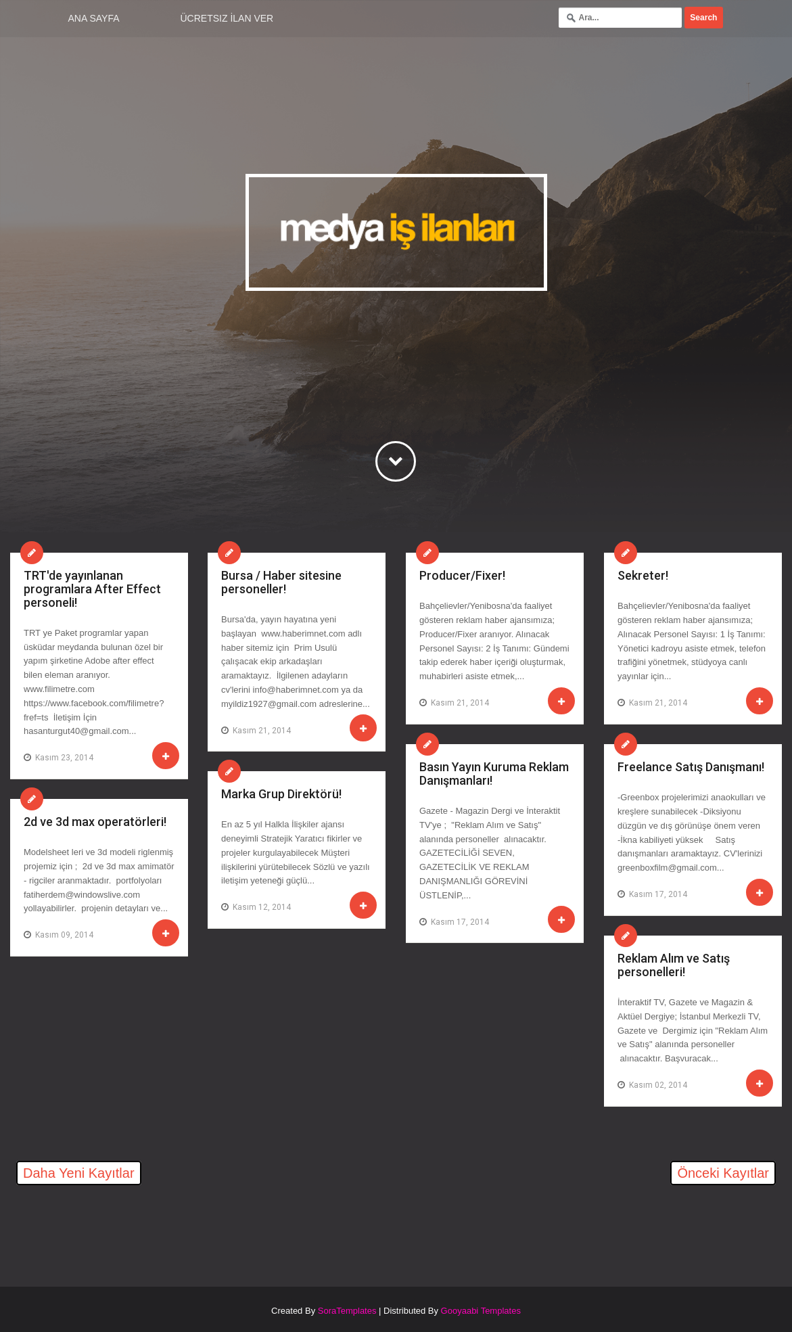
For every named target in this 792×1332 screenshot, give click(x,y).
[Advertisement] (168, 1228)
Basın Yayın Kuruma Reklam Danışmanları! (494, 773)
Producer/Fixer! (462, 575)
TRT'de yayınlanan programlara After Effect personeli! (92, 588)
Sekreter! (643, 575)
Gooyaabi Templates (481, 1311)
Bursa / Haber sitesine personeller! (281, 582)
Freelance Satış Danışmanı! (691, 767)
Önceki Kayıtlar (723, 1173)
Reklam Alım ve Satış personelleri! (674, 965)
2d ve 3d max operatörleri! (95, 821)
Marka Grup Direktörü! (281, 794)
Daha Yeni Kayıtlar (79, 1173)
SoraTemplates (347, 1311)
